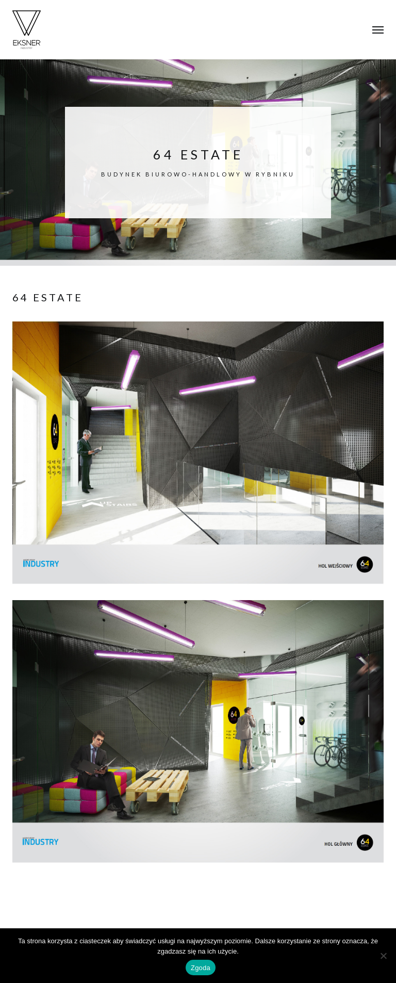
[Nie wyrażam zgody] (383, 955)
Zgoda (200, 968)
